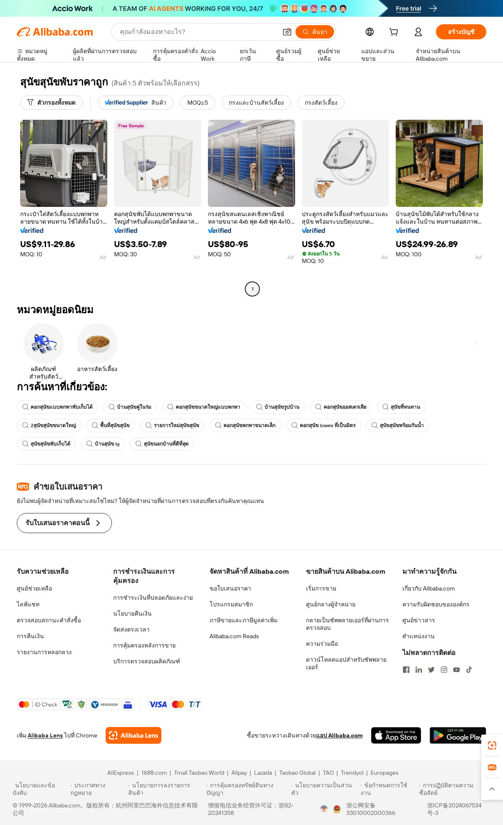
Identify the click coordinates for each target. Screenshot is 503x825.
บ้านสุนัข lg (102, 444)
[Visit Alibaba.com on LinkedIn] (419, 669)
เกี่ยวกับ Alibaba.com (428, 588)
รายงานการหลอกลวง (44, 652)
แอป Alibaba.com (339, 735)
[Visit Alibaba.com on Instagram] (444, 669)
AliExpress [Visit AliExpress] (120, 772)
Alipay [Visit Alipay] (239, 772)
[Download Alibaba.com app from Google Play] (458, 735)
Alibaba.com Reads (234, 636)
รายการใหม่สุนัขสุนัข (172, 425)
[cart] (395, 33)
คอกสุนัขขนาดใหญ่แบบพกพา (203, 407)
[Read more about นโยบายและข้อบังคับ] (40, 789)
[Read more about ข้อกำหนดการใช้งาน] (388, 789)
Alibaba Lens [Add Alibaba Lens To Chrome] (45, 735)
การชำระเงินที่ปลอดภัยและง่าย (153, 597)
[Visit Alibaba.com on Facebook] (406, 669)
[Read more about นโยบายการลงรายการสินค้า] (166, 789)
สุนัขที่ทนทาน (401, 407)
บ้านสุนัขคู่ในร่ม (130, 407)
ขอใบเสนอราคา (230, 588)
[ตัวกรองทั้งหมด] (51, 102)
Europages (385, 772)
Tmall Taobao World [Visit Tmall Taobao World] (199, 772)
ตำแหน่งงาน (418, 636)
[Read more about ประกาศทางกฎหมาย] (97, 789)
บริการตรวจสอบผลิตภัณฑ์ (146, 661)
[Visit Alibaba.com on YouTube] (456, 669)
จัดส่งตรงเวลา (131, 629)
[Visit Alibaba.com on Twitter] (431, 669)
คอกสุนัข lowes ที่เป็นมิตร (323, 425)
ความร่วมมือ (322, 643)
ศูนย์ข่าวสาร (418, 620)
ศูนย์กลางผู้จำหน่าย (330, 604)
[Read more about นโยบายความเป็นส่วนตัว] (324, 789)
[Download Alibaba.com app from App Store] (396, 735)
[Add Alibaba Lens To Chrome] (133, 735)
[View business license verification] (324, 809)
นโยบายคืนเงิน (132, 613)
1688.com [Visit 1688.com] (154, 772)
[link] (492, 745)
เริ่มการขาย (321, 588)
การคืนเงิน (30, 636)
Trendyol (352, 772)
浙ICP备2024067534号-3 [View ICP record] (454, 809)
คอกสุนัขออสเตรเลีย (340, 407)
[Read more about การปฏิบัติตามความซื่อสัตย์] (454, 789)
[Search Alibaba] (197, 31)
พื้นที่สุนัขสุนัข (111, 425)
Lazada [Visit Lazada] (263, 772)
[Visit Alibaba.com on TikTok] (469, 669)
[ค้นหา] (315, 32)
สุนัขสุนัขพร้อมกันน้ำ (397, 425)
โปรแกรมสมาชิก (231, 604)
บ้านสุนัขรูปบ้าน (277, 407)
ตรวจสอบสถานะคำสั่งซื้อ (49, 620)
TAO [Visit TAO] (328, 772)
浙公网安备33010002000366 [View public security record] (370, 809)
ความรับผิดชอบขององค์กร (435, 604)
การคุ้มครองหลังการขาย (144, 645)
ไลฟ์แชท (28, 604)
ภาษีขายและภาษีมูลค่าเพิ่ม (243, 620)
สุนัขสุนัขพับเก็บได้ (46, 444)
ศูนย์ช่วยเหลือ (34, 588)
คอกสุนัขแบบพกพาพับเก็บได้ (57, 407)
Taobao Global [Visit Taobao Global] (297, 772)
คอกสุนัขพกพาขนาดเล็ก (245, 425)
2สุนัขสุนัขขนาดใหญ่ (49, 425)
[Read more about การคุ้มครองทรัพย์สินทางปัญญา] (247, 789)
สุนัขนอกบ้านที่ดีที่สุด (162, 444)
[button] (287, 32)
